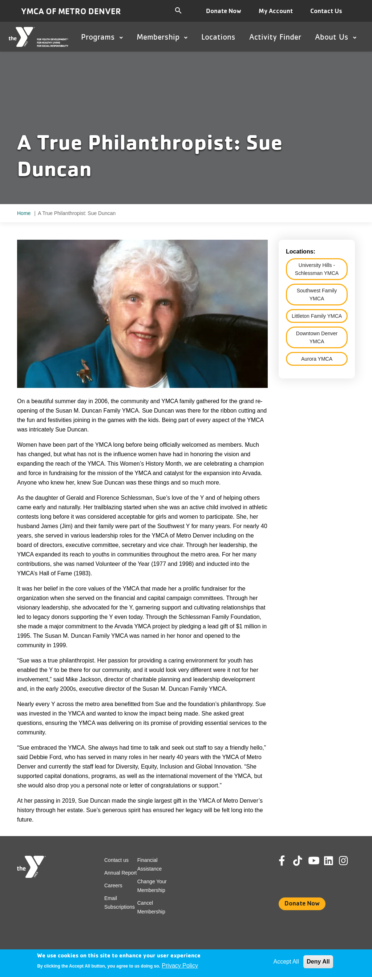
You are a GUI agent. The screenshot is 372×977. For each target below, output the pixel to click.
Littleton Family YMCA (317, 316)
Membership (162, 36)
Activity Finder (275, 36)
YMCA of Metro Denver (71, 11)
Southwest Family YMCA (317, 294)
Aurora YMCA (316, 359)
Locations (218, 36)
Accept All (286, 961)
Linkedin (333, 861)
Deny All (318, 961)
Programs (102, 36)
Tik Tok (298, 866)
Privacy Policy (180, 965)
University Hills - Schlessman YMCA (317, 269)
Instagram (348, 861)
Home (24, 213)
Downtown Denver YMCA (316, 337)
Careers (113, 885)
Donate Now (223, 11)
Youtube (313, 861)
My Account (276, 11)
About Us (335, 36)
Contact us (116, 860)
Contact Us (326, 11)
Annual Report (120, 873)
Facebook (287, 861)
